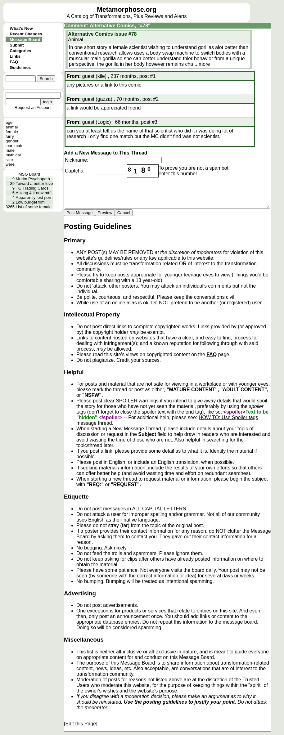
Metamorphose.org (126, 9)
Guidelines (20, 67)
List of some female (34, 206)
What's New (21, 28)
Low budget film (30, 202)
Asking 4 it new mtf (33, 192)
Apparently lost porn (34, 197)
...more (202, 64)
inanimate (15, 145)
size (9, 159)
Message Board (25, 39)
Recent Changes (26, 34)
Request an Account (33, 107)
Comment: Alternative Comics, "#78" (107, 25)
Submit (17, 45)
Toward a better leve (34, 183)
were (10, 164)
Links (15, 56)
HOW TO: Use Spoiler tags (228, 417)
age (9, 122)
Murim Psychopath (33, 179)
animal (12, 127)
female (12, 131)
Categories (20, 50)
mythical (13, 155)
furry (10, 136)
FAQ (14, 62)
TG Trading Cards (32, 188)
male (10, 150)
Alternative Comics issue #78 (102, 34)
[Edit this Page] (80, 723)
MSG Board (29, 174)
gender (12, 141)
